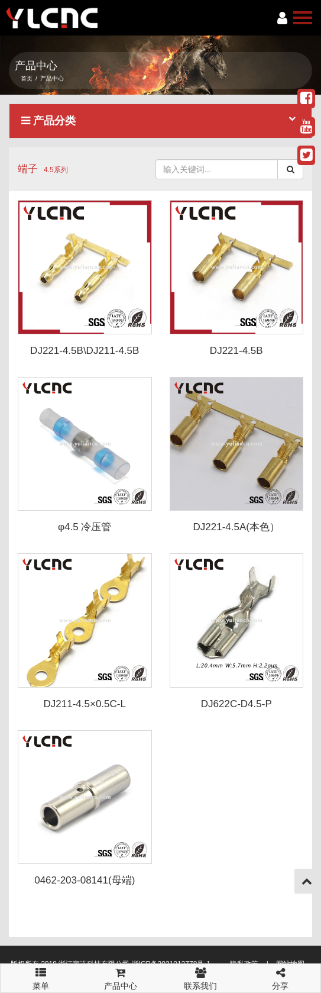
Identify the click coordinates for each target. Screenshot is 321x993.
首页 (27, 78)
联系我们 (201, 977)
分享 (280, 977)
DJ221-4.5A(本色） (236, 527)
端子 (28, 169)
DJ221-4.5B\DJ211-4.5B (84, 350)
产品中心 (120, 977)
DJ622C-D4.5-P (236, 704)
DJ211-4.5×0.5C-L (85, 704)
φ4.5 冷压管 (84, 527)
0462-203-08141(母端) (84, 880)
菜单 (40, 973)
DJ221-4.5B (236, 350)
